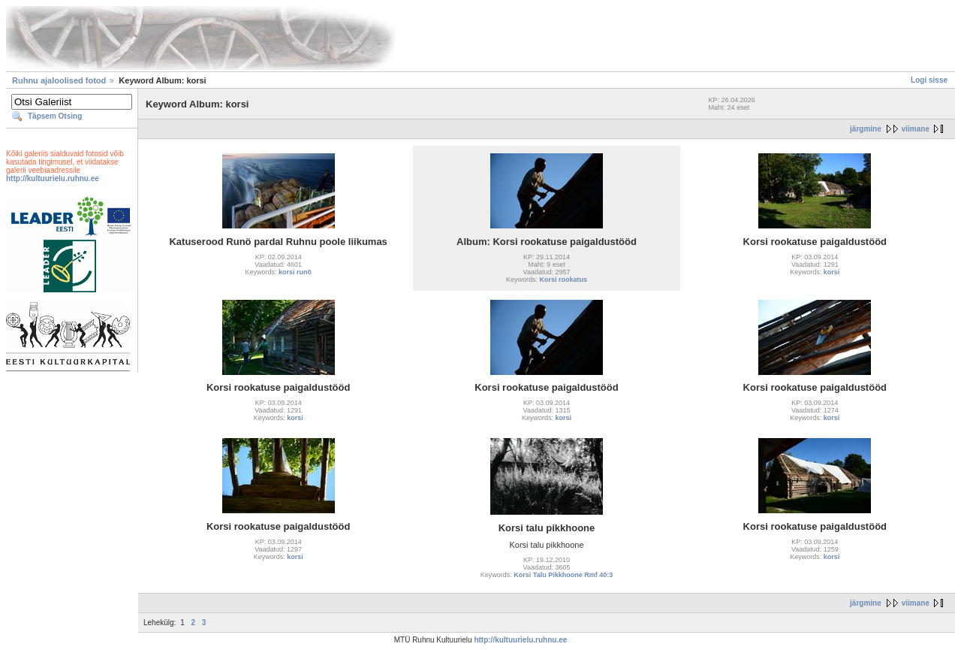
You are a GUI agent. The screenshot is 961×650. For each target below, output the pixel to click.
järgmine (865, 129)
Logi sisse (929, 80)
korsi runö (295, 272)
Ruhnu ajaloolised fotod (59, 80)
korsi (832, 272)
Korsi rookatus (564, 279)
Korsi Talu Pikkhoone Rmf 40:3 (563, 575)
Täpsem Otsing (55, 116)
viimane (915, 129)
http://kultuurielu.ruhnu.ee (52, 178)
